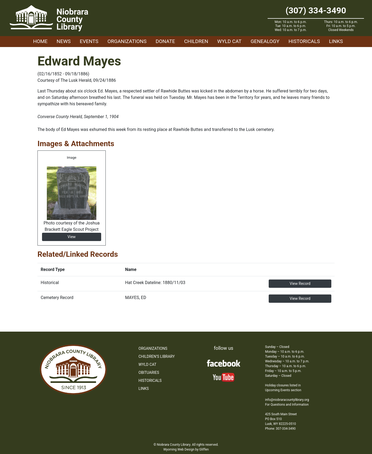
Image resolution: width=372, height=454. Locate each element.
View (71, 237)
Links (336, 41)
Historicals (304, 41)
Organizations (127, 41)
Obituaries (149, 372)
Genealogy (264, 41)
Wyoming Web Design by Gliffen (186, 449)
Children (196, 41)
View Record (300, 283)
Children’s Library (157, 356)
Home (40, 41)
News (64, 41)
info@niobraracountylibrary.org (287, 400)
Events (89, 41)
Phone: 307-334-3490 (280, 428)
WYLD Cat (229, 41)
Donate (165, 41)
